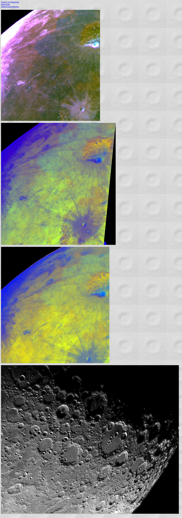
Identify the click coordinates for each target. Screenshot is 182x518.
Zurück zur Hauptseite (10, 2)
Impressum (5, 4)
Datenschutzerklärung (10, 7)
